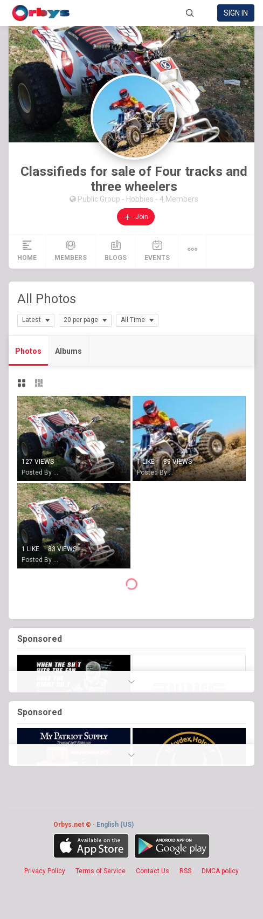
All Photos (46, 298)
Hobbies (140, 199)
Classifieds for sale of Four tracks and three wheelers (133, 179)
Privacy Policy (44, 871)
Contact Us (152, 871)
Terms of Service (100, 871)
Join (136, 217)
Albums (68, 351)
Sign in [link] (236, 13)
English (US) (115, 824)
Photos (28, 351)
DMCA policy (220, 871)
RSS (185, 871)
